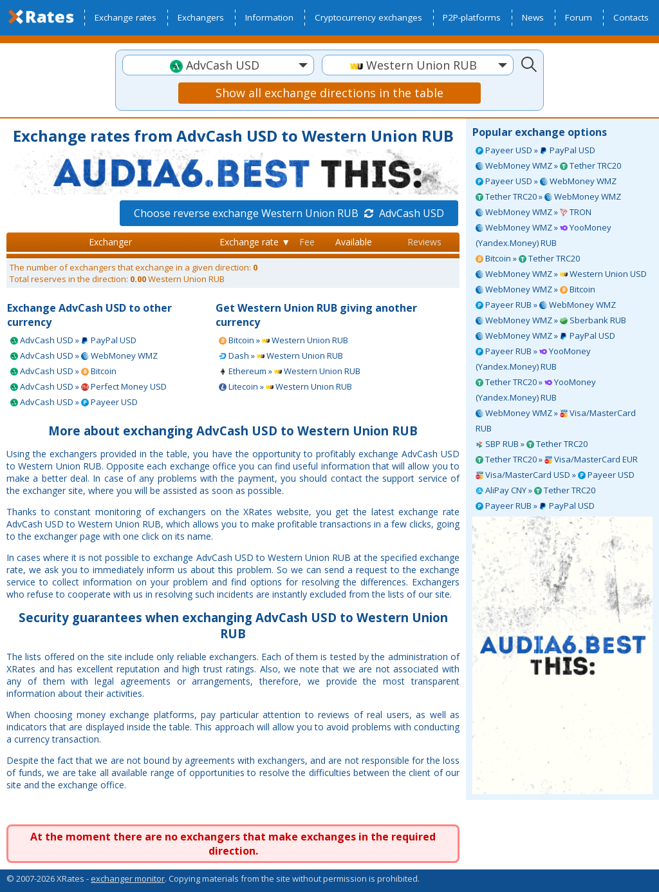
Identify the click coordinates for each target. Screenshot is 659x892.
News (533, 17)
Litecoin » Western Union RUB (285, 386)
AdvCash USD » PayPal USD (73, 340)
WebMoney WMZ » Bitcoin (535, 289)
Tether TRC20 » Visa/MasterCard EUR (557, 459)
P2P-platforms (472, 17)
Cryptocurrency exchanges (368, 17)
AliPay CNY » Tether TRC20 (535, 490)
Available (353, 242)
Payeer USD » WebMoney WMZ (546, 181)
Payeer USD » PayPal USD (535, 150)
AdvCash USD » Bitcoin (63, 371)
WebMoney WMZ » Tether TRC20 (548, 165)
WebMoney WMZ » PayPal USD (545, 335)
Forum (578, 17)
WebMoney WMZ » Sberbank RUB (551, 320)
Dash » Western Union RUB (281, 355)
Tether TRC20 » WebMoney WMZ (548, 196)
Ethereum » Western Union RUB (289, 371)
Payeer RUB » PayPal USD (535, 505)
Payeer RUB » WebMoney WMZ (546, 304)
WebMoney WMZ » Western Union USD (561, 274)
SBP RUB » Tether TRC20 (532, 444)
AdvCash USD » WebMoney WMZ (84, 355)
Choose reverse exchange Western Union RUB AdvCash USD (289, 213)
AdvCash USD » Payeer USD (74, 402)
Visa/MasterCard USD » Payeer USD (555, 474)
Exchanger (110, 242)
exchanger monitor (128, 878)
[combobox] (218, 65)
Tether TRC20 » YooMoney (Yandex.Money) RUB (536, 389)
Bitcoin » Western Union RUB (283, 340)
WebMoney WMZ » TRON (533, 212)
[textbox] (218, 65)
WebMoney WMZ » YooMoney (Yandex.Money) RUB (543, 235)
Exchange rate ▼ (254, 242)
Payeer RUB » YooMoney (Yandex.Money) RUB (533, 358)
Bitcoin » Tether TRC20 (528, 258)
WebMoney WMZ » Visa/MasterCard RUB (556, 420)
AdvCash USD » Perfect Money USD (88, 386)
